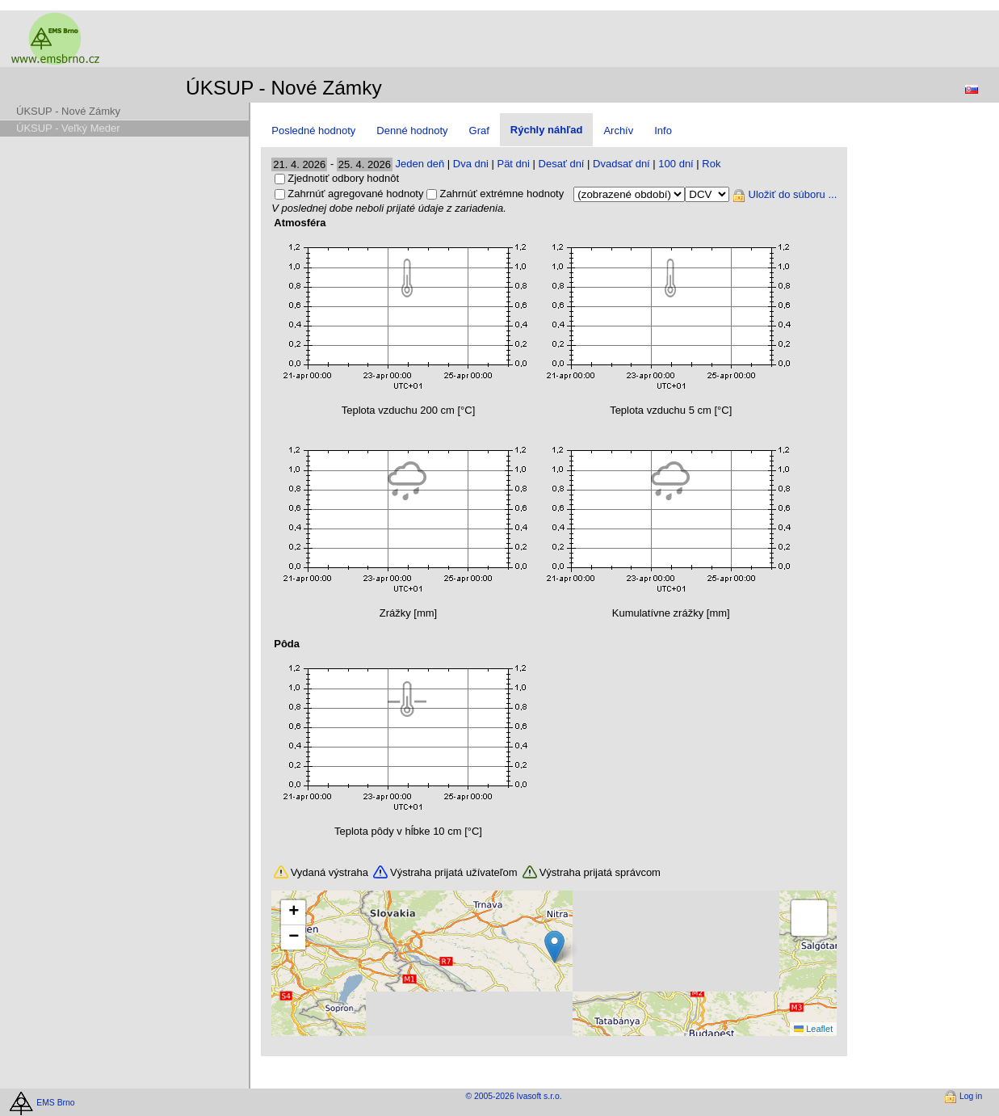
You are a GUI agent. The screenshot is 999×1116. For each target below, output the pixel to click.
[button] (554, 946)
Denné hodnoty (411, 130)
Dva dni (471, 164)
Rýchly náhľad (546, 130)
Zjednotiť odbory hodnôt (343, 178)
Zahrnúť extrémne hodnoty (501, 193)
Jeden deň (419, 164)
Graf (479, 130)
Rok (711, 164)
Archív (618, 130)
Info (663, 130)
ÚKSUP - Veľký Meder (68, 128)
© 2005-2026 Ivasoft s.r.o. (513, 1096)
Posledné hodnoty (313, 130)
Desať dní (562, 164)
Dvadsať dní (621, 164)
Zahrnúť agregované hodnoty (355, 193)
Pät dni (513, 164)
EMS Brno (55, 1101)
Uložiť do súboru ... (793, 194)
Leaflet (813, 1029)
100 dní (675, 164)
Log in (970, 1096)
